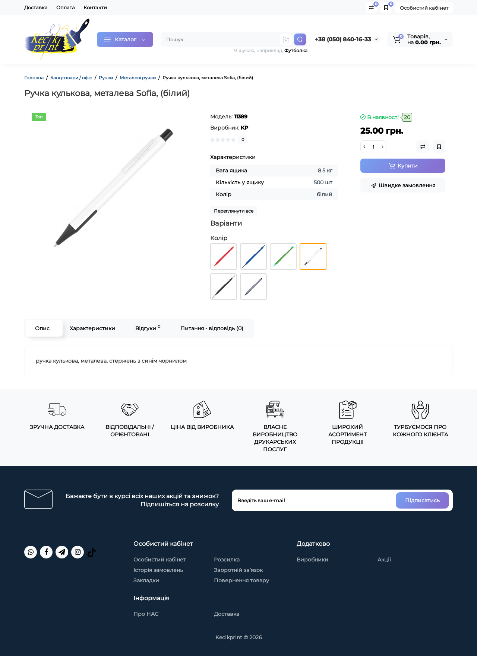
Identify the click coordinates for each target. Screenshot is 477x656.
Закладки (146, 580)
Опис (42, 328)
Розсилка (227, 559)
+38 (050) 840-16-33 (343, 39)
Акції (384, 559)
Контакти (95, 7)
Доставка (36, 7)
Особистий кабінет (424, 8)
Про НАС (145, 614)
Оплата (65, 7)
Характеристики (92, 328)
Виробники (312, 559)
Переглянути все (233, 211)
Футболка (295, 50)
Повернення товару (241, 580)
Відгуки (147, 327)
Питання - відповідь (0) (211, 328)
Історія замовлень (158, 570)
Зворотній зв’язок (238, 570)
